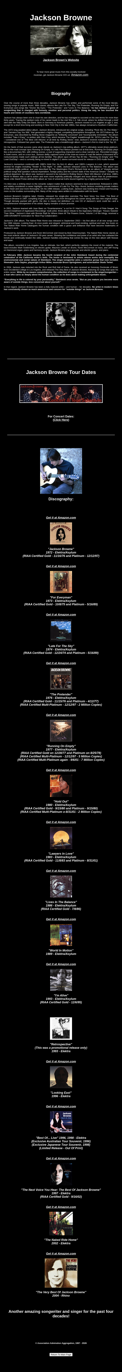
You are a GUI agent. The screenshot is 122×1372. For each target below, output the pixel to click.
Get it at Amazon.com (61, 517)
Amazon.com (79, 74)
